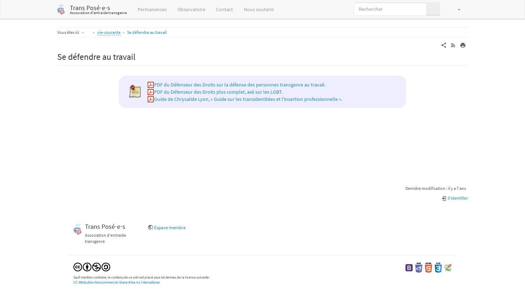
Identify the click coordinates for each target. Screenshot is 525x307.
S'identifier (454, 198)
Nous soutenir (259, 9)
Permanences (152, 9)
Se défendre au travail (147, 32)
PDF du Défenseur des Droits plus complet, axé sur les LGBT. (218, 92)
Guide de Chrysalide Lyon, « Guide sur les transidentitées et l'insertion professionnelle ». (248, 99)
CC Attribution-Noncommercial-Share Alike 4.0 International (116, 282)
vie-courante (109, 32)
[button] (455, 9)
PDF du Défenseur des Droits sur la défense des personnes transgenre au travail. (240, 84)
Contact (224, 9)
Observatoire (191, 9)
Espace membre (169, 227)
